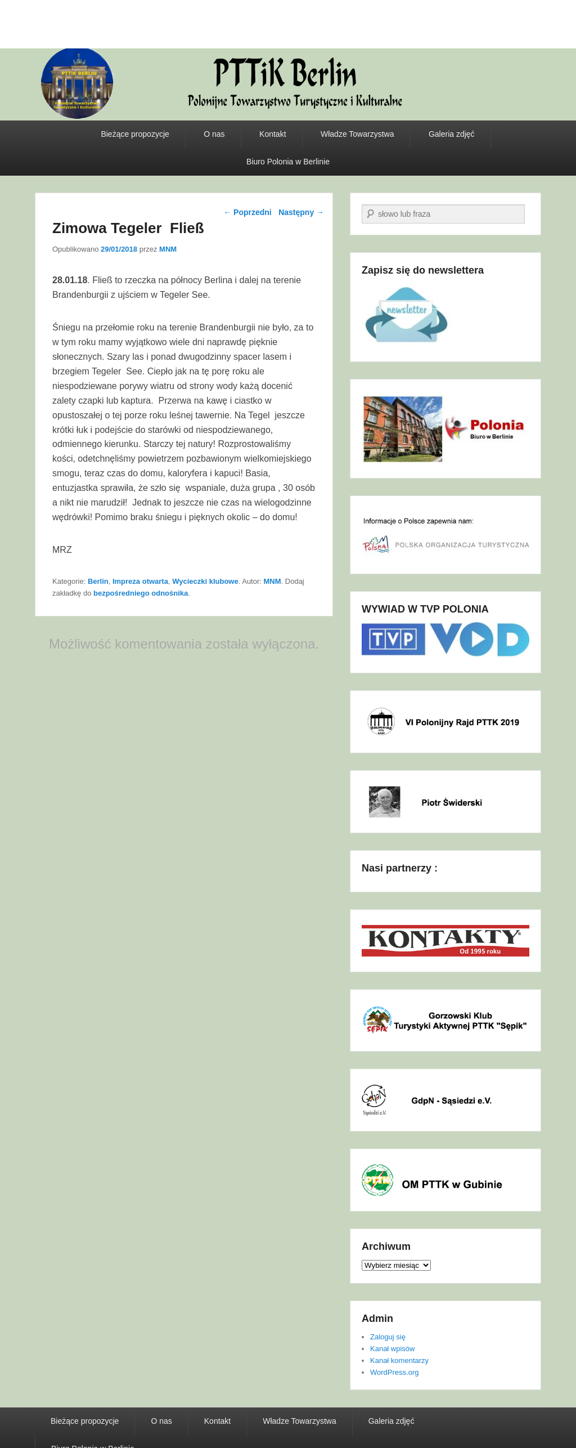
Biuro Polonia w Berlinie (288, 161)
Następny (301, 212)
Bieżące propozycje (135, 133)
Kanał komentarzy (399, 1360)
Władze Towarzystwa (357, 133)
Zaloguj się (388, 1337)
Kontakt (272, 133)
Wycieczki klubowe (205, 581)
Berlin (98, 581)
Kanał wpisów (392, 1348)
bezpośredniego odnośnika (140, 593)
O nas (214, 133)
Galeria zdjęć (452, 133)
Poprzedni (247, 212)
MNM (168, 249)
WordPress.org (394, 1372)
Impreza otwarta (140, 581)
